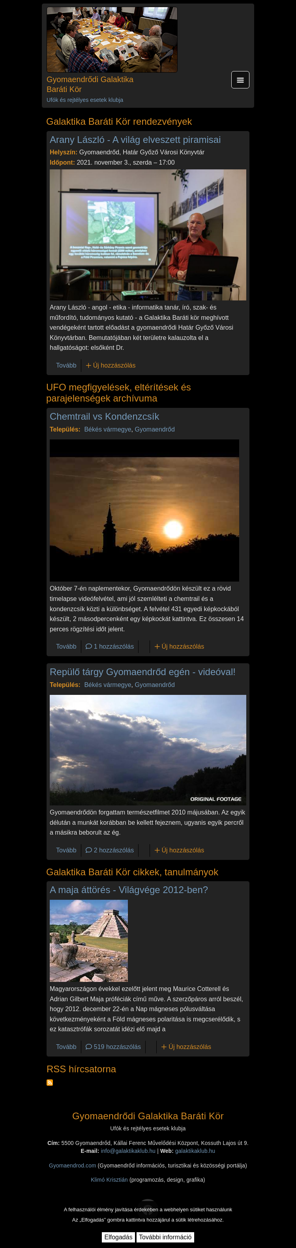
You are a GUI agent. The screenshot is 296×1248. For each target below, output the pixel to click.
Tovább (66, 365)
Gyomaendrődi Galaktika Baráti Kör (90, 84)
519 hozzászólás (117, 1046)
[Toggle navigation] (240, 79)
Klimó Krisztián (109, 1180)
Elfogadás (118, 1237)
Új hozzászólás (114, 365)
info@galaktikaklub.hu (128, 1151)
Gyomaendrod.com (72, 1166)
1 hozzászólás (114, 646)
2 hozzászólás (114, 850)
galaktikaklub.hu (195, 1151)
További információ (165, 1237)
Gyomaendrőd (154, 429)
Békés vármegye (107, 429)
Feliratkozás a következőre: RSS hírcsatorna (50, 1082)
